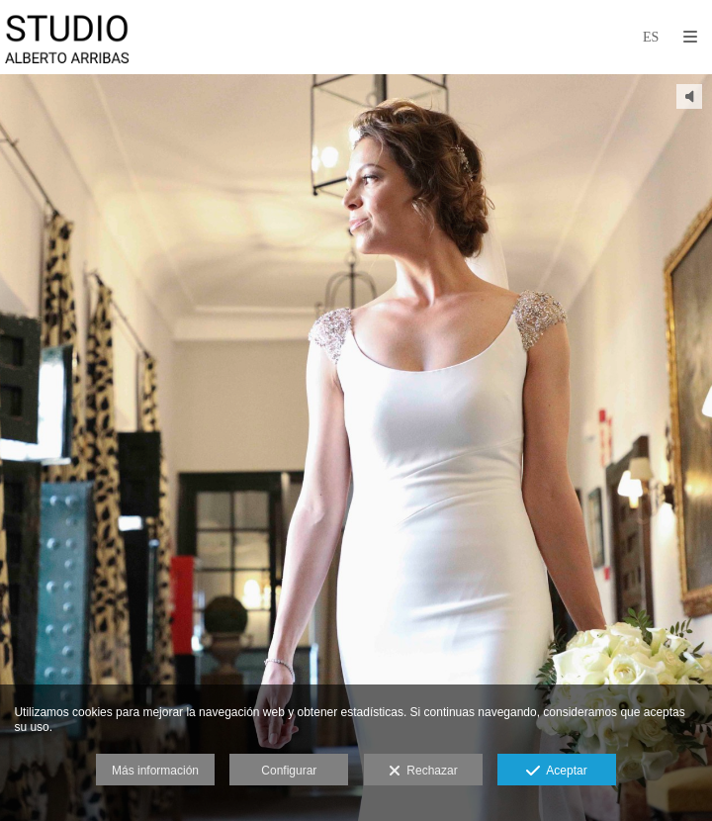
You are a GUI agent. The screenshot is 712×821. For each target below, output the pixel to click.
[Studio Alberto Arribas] (67, 37)
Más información (155, 770)
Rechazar (423, 771)
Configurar (288, 770)
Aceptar (556, 771)
